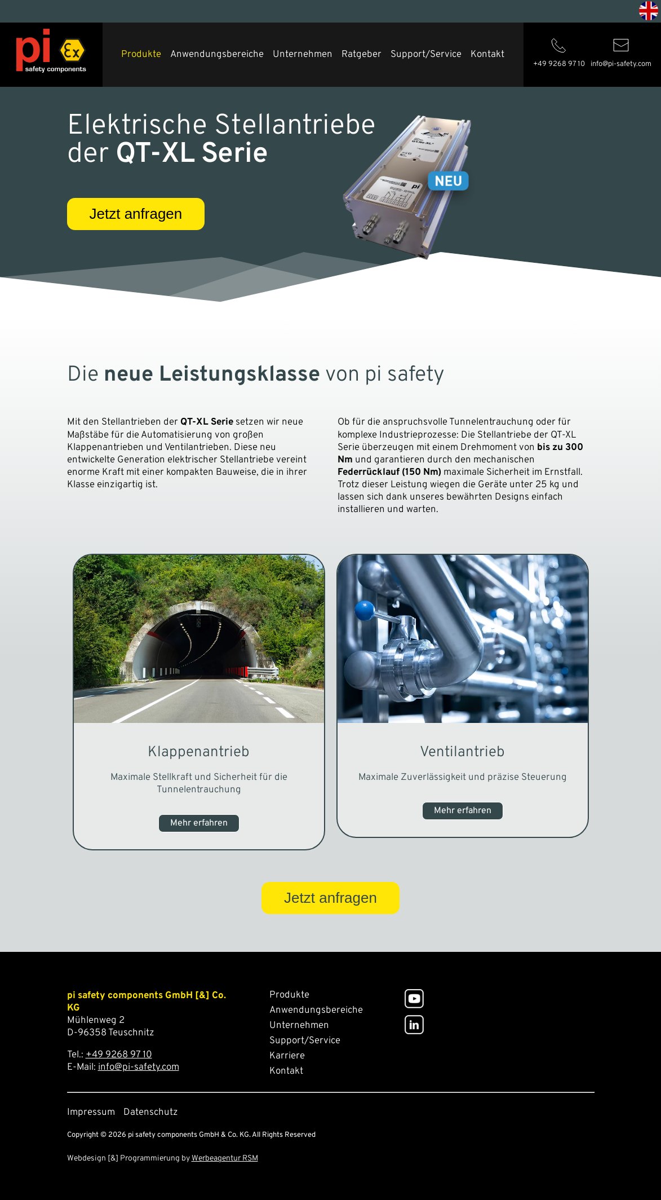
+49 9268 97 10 (119, 1055)
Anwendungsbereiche (217, 54)
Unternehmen (302, 54)
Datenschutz (150, 1112)
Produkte (141, 54)
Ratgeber (361, 54)
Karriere (287, 1056)
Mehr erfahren (199, 823)
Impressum (91, 1112)
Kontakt (487, 54)
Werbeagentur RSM (225, 1158)
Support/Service (426, 54)
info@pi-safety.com (138, 1067)
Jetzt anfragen (136, 213)
